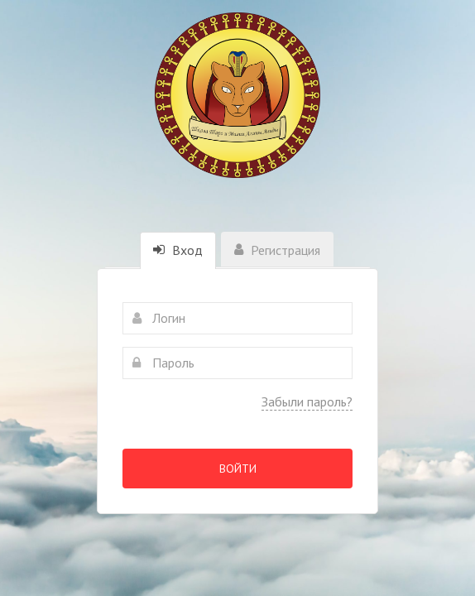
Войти (238, 468)
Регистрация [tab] (277, 250)
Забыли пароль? (307, 401)
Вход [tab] (178, 250)
